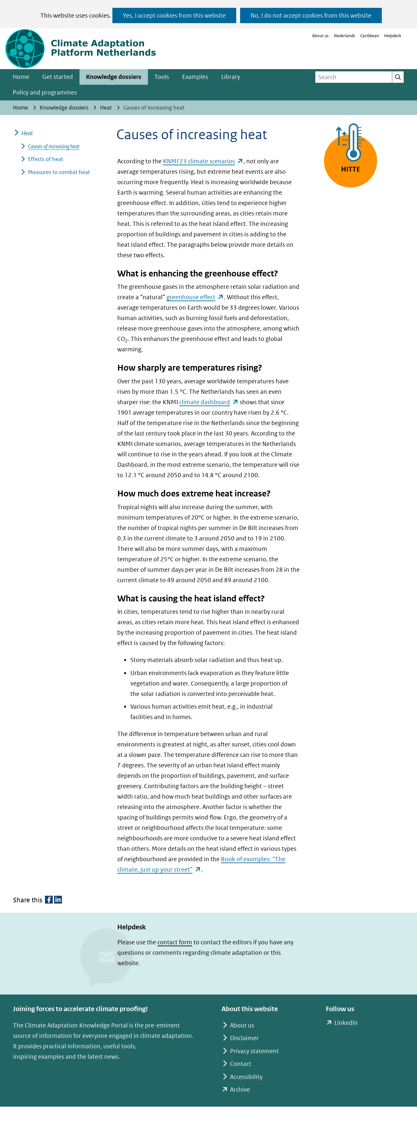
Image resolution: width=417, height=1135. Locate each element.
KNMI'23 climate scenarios (203, 161)
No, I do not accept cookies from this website (311, 15)
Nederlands (344, 35)
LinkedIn (346, 1023)
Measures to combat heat (59, 172)
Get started (57, 77)
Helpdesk (392, 35)
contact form (174, 942)
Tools (161, 77)
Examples (195, 77)
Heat (27, 133)
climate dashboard (208, 402)
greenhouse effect (195, 297)
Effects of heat (45, 159)
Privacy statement (254, 1051)
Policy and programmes (45, 92)
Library (230, 77)
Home (21, 77)
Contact (240, 1064)
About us (320, 35)
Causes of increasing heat (53, 146)
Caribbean (369, 35)
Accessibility (246, 1077)
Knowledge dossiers (113, 77)
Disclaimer (244, 1038)
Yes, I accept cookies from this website (174, 15)
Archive (240, 1089)
